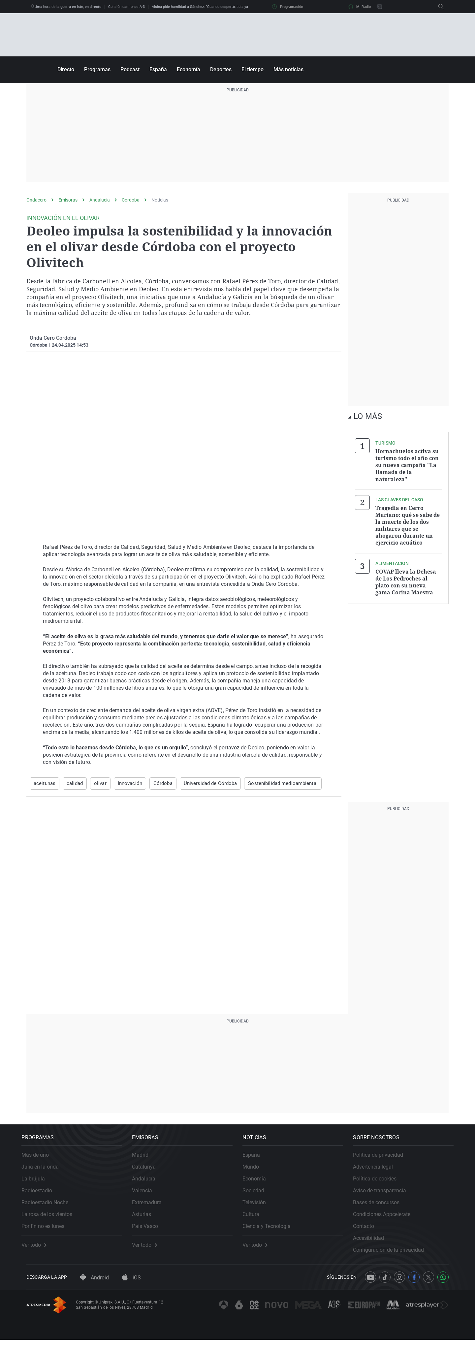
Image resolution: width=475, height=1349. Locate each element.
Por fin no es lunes (47, 1231)
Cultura (255, 1219)
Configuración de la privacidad (393, 1254)
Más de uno (40, 1159)
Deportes (221, 69)
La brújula (38, 1183)
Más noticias (288, 69)
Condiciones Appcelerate (386, 1219)
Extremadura (152, 1207)
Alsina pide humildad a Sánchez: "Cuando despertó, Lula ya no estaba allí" (212, 7)
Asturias (146, 1219)
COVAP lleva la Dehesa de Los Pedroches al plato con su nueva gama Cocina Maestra (405, 577)
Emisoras (68, 200)
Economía (188, 69)
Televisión (259, 1207)
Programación (287, 6)
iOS (131, 1287)
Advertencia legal (378, 1171)
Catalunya (149, 1171)
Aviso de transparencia (384, 1195)
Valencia (147, 1195)
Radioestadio (41, 1195)
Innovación (126, 783)
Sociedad (258, 1195)
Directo (65, 69)
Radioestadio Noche (49, 1207)
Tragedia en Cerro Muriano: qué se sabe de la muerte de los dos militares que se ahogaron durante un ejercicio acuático (407, 522)
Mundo (255, 1171)
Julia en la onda (45, 1171)
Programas (97, 69)
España (158, 69)
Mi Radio (359, 6)
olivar (97, 783)
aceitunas (44, 783)
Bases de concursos (381, 1207)
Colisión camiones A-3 (126, 7)
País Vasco (150, 1231)
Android (94, 1287)
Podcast (130, 69)
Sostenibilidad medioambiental (270, 783)
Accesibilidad (373, 1242)
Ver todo (38, 1249)
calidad (72, 783)
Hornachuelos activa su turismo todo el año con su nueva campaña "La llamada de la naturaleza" (407, 464)
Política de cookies (379, 1183)
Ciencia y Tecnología (271, 1231)
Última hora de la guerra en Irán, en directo (66, 7)
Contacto (368, 1231)
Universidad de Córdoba (203, 783)
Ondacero (36, 200)
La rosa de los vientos (51, 1219)
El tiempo (252, 69)
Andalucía (99, 200)
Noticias (159, 200)
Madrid (145, 1159)
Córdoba (131, 200)
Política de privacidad (383, 1159)
